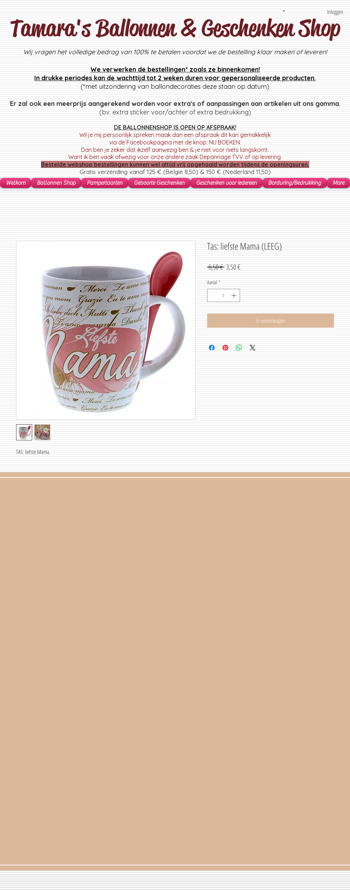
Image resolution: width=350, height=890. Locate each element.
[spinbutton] (223, 295)
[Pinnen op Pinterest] (225, 347)
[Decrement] (212, 295)
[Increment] (234, 295)
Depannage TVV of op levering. (241, 156)
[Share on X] (252, 347)
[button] (284, 10)
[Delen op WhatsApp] (239, 347)
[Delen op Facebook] (212, 347)
